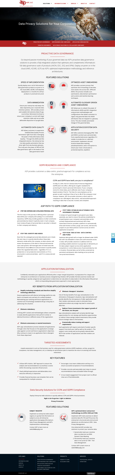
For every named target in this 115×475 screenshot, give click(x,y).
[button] (51, 3)
